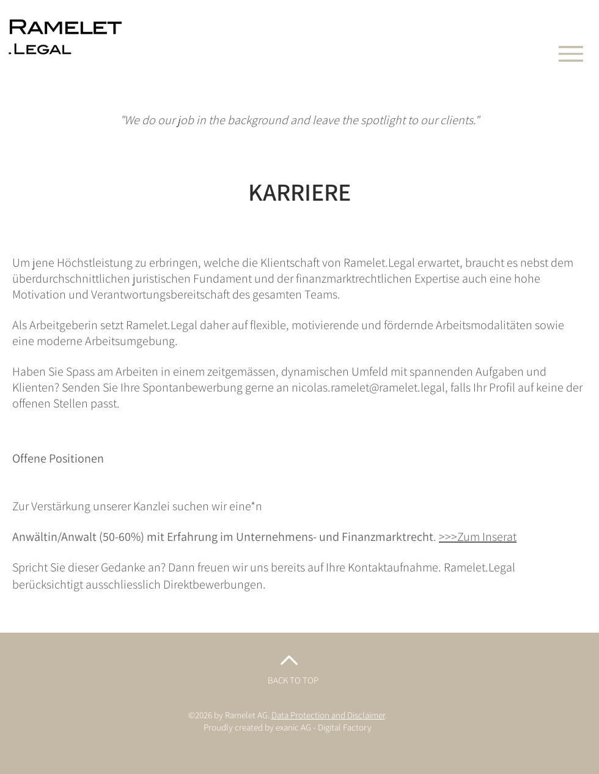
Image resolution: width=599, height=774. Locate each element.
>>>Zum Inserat (477, 537)
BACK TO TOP (293, 680)
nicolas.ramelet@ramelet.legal (368, 387)
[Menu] (570, 53)
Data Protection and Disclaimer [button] (328, 715)
